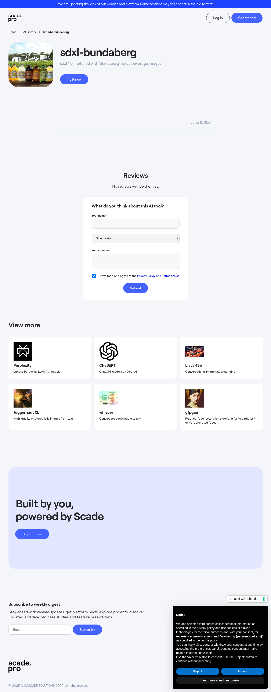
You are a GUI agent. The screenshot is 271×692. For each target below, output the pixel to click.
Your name (99, 215)
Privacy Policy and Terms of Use (158, 275)
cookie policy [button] (209, 640)
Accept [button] (243, 671)
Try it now (74, 79)
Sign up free (32, 534)
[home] (24, 18)
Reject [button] (197, 671)
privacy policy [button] (205, 628)
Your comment (101, 250)
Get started (247, 18)
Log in (218, 18)
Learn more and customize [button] (220, 680)
